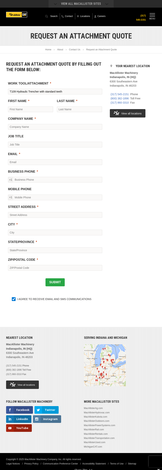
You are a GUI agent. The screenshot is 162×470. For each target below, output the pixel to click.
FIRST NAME (17, 101)
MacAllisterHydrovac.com (97, 412)
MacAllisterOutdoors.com (96, 421)
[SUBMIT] (55, 282)
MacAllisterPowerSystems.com (99, 425)
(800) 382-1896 (120, 98)
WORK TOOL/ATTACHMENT (28, 83)
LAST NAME (66, 101)
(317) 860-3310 (120, 102)
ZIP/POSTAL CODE (21, 259)
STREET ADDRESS (22, 206)
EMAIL (13, 154)
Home (48, 49)
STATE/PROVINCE (21, 242)
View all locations (128, 113)
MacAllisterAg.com (93, 408)
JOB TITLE (16, 136)
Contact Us (74, 49)
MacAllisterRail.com (94, 429)
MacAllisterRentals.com (96, 434)
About (60, 49)
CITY (11, 224)
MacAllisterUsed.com (94, 442)
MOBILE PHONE (20, 189)
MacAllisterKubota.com (95, 416)
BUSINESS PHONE (21, 171)
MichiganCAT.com (93, 446)
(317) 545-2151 (120, 94)
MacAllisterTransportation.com (99, 438)
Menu (152, 16)
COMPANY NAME (20, 118)
